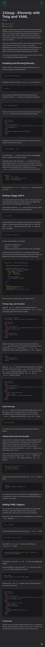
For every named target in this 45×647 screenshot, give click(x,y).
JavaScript (10, 26)
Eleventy (4, 29)
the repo (19, 204)
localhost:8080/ (36, 155)
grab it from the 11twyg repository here (17, 57)
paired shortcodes (34, 494)
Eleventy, (6, 26)
